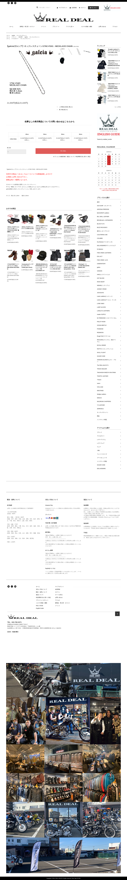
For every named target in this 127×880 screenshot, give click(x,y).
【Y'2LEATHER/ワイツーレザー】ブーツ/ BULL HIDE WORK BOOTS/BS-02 (13, 267)
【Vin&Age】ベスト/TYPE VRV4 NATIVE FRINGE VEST (83, 266)
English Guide (40, 608)
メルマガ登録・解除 (86, 26)
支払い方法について (41, 589)
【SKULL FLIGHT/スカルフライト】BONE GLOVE (27, 227)
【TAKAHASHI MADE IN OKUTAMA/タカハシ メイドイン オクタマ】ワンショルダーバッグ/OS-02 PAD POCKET (70, 229)
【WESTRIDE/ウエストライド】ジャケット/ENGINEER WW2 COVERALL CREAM (114, 86)
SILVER (20, 37)
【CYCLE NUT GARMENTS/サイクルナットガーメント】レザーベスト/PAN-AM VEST (55, 267)
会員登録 (74, 7)
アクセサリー (15, 38)
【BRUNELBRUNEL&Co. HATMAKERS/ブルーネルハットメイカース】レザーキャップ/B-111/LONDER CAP (41, 267)
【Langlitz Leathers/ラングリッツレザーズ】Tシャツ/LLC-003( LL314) (114, 51)
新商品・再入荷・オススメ (27, 26)
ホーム (11, 26)
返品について (70, 156)
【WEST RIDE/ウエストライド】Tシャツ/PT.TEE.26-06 (114, 74)
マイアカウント (63, 7)
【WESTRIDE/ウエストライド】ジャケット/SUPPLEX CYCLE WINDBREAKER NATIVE (114, 63)
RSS (37, 605)
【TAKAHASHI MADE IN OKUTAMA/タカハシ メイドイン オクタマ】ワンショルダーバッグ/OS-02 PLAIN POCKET (84, 229)
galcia (13, 35)
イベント (43, 26)
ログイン (83, 7)
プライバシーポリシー (42, 600)
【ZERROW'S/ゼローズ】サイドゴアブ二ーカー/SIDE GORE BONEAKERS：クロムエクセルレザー (56, 232)
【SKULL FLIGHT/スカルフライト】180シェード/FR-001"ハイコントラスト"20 (41, 228)
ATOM (41, 605)
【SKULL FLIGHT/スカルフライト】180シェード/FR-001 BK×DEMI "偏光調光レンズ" (13, 229)
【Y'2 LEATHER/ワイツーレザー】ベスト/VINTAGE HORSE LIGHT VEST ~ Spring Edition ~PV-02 (70, 267)
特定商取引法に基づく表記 (83, 156)
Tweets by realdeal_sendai (104, 139)
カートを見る (59, 594)
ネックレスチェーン (22, 35)
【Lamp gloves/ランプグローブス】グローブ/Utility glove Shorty (27, 266)
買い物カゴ (93, 7)
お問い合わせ (102, 26)
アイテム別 (70, 26)
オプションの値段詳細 (59, 156)
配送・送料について (41, 592)
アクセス (115, 26)
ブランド (56, 26)
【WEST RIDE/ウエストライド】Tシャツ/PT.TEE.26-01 (114, 97)
